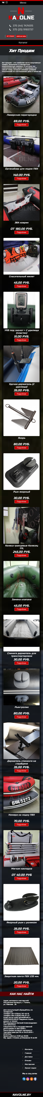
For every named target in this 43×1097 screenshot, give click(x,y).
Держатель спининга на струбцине (21, 762)
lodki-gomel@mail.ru (22, 1017)
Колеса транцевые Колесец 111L (21, 547)
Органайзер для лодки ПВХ (21, 168)
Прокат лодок (30, 1068)
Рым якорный (21, 491)
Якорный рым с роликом (21, 922)
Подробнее (21, 125)
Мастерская (30, 1064)
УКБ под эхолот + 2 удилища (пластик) (21, 331)
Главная (28, 1053)
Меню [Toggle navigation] (21, 2)
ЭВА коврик (21, 222)
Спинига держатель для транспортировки (21, 654)
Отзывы (28, 1060)
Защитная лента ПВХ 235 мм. (21, 976)
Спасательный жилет (21, 276)
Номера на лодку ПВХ (21, 815)
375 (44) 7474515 (23, 25)
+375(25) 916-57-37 (21, 1015)
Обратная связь (21, 36)
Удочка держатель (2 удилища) (21, 385)
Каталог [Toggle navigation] (21, 42)
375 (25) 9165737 (23, 29)
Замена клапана (21, 599)
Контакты (29, 1049)
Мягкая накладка (21, 868)
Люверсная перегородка (21, 115)
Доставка (28, 1057)
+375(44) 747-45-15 (21, 1014)
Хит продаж (10, 36)
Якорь (21, 438)
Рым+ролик (22, 707)
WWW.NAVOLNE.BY (11, 1019)
